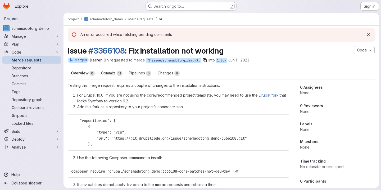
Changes (169, 73)
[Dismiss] (368, 34)
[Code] (31, 52)
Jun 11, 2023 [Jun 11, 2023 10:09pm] (238, 60)
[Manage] (31, 36)
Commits (112, 73)
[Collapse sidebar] (31, 183)
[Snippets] (31, 115)
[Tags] (31, 91)
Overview (83, 73)
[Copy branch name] (205, 60)
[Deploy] (31, 139)
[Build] (31, 131)
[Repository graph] (31, 99)
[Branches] (31, 75)
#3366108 (106, 50)
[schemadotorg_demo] (31, 28)
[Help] (31, 174)
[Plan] (31, 44)
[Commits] (31, 83)
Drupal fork (269, 95)
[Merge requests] (31, 60)
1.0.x (221, 60)
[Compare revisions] (31, 107)
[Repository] (31, 68)
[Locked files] (31, 123)
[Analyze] (31, 147)
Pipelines (140, 73)
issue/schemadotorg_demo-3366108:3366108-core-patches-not (174, 60)
